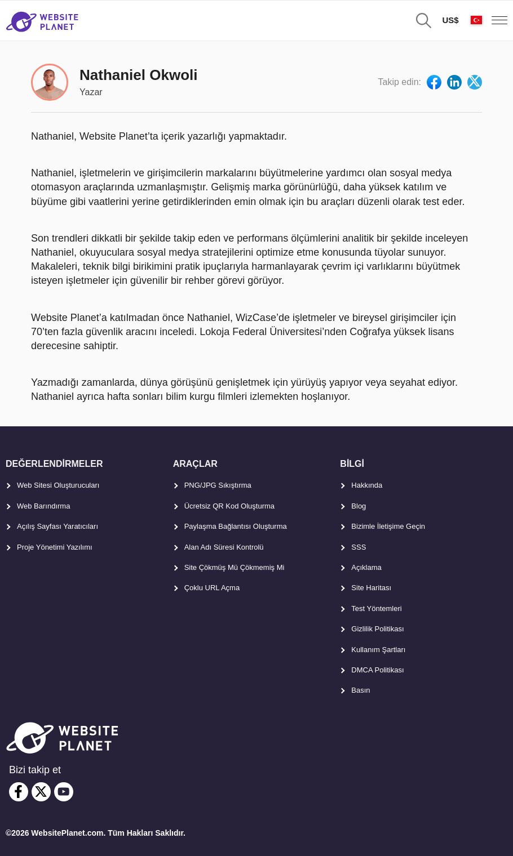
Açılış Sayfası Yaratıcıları (57, 526)
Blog (358, 506)
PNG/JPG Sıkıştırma (217, 485)
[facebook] (18, 791)
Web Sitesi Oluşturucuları (58, 485)
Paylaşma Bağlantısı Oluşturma (235, 526)
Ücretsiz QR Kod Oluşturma (229, 506)
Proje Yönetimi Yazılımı (54, 547)
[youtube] (63, 791)
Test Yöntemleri (376, 608)
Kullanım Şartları (378, 649)
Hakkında (366, 485)
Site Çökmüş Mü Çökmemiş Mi (234, 567)
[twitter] (41, 791)
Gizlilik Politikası (377, 629)
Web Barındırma (43, 506)
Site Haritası (371, 587)
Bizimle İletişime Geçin (388, 526)
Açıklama (366, 567)
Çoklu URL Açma (212, 587)
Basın (360, 690)
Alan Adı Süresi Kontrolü (224, 547)
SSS (358, 547)
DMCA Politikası (377, 670)
